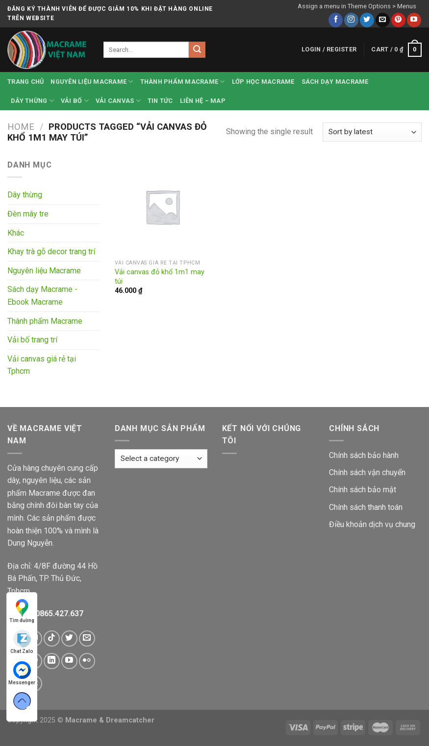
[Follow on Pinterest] (398, 20)
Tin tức (160, 100)
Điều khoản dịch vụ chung (372, 524)
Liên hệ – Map (203, 100)
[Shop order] (372, 132)
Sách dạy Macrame (335, 81)
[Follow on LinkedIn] (52, 661)
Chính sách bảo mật (362, 489)
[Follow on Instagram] (351, 20)
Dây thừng (32, 100)
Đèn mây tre (28, 213)
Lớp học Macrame (263, 81)
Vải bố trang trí (32, 339)
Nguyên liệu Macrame (91, 81)
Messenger (21, 673)
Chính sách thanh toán (366, 507)
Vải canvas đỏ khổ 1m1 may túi (159, 277)
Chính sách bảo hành (364, 455)
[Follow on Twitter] (367, 20)
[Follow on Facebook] (335, 20)
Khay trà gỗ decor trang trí (51, 251)
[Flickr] (87, 661)
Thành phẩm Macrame (182, 81)
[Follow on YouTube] (414, 20)
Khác (15, 233)
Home (20, 126)
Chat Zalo (21, 642)
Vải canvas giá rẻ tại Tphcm (41, 365)
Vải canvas (118, 100)
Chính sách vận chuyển (367, 472)
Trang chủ (25, 81)
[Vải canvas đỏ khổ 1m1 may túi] (163, 207)
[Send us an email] (383, 20)
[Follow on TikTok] (52, 638)
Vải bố (75, 100)
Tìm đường (21, 611)
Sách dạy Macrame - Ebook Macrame (42, 296)
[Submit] (197, 50)
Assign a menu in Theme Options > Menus (357, 6)
